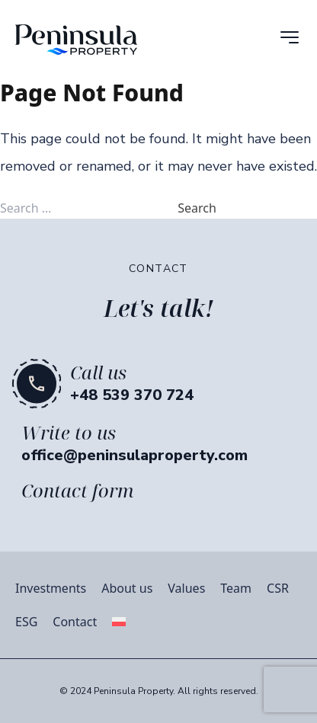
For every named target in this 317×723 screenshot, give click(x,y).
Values (186, 588)
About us (126, 588)
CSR (278, 588)
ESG (26, 621)
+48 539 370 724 (132, 395)
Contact (75, 621)
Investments (50, 588)
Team (235, 588)
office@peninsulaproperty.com (134, 455)
